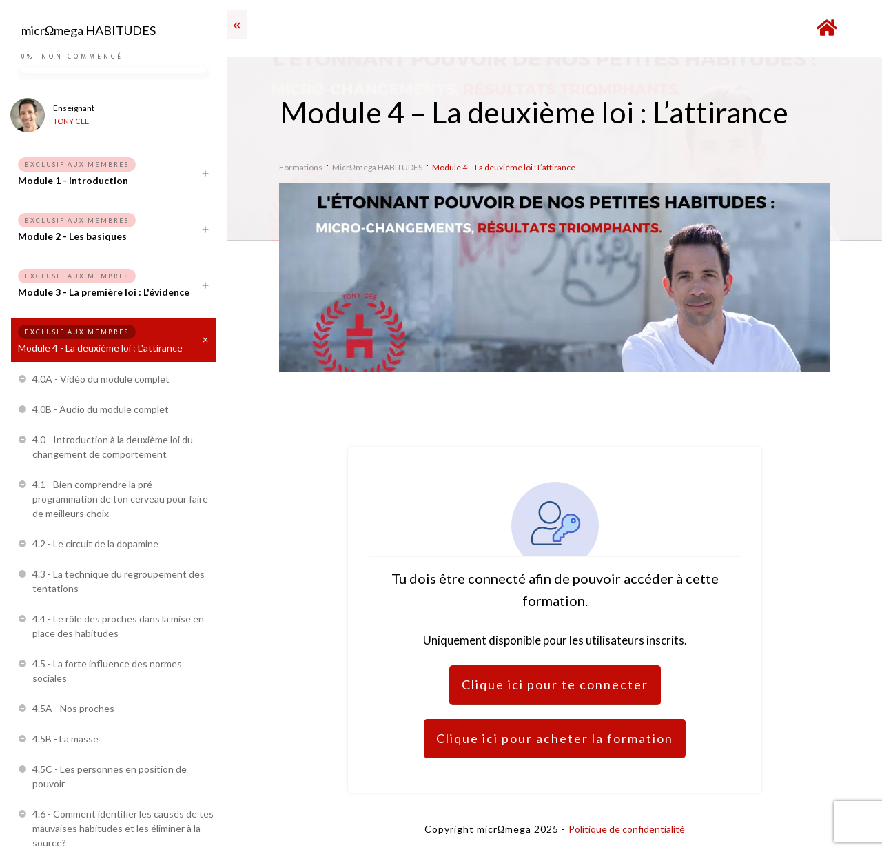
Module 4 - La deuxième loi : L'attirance (100, 348)
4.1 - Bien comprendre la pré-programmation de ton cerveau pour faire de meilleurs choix (120, 498)
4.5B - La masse (65, 738)
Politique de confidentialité (626, 829)
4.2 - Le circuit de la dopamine (95, 543)
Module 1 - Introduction (73, 180)
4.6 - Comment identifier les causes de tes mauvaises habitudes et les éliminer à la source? (123, 828)
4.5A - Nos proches (73, 708)
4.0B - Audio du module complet (100, 409)
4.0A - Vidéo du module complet (101, 379)
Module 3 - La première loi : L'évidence (103, 292)
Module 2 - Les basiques (72, 236)
